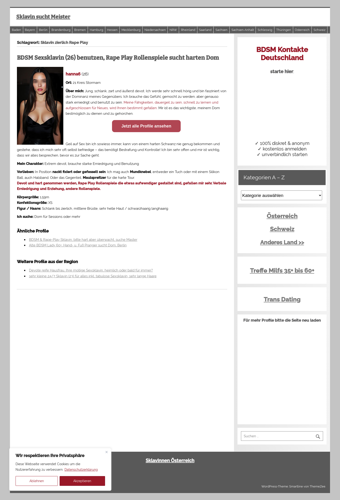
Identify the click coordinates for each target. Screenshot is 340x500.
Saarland (205, 30)
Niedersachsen (155, 30)
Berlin (43, 30)
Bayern (30, 30)
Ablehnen (36, 481)
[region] (60, 469)
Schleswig (265, 30)
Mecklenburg (131, 30)
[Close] (106, 452)
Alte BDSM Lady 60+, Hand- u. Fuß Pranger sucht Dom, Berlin (78, 245)
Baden (16, 30)
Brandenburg (61, 30)
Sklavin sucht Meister (43, 17)
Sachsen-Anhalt (242, 30)
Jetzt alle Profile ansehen (146, 126)
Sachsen (221, 30)
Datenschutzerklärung (81, 469)
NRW (173, 30)
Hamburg (96, 30)
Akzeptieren (82, 481)
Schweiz (319, 30)
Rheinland (188, 30)
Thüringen (283, 30)
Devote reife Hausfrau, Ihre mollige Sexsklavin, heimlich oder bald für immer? (91, 270)
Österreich (302, 30)
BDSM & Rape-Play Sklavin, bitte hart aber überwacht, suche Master (83, 240)
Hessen (112, 30)
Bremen (80, 30)
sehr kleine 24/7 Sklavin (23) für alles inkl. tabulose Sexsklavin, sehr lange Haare (93, 276)
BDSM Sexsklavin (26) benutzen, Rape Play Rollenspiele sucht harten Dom (118, 57)
